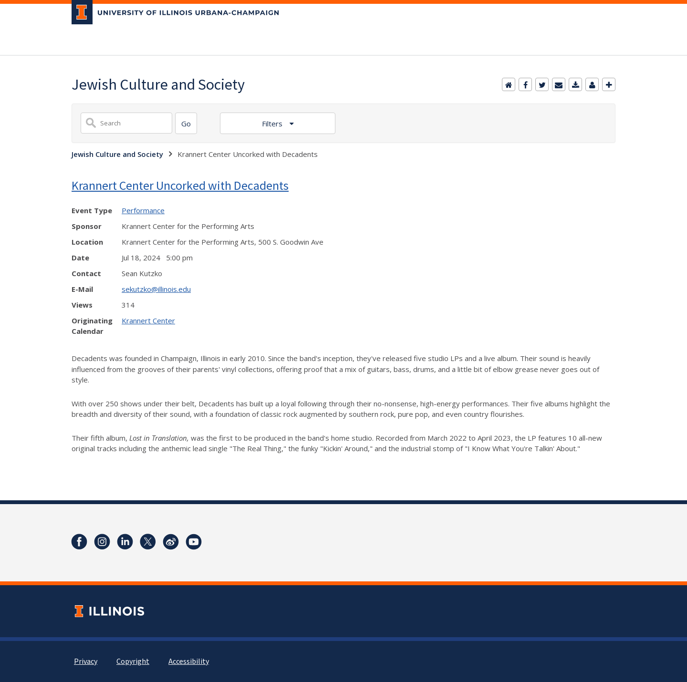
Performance (143, 210)
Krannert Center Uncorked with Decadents (180, 185)
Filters (273, 123)
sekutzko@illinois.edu (156, 289)
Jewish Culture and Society (117, 154)
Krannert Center (148, 320)
